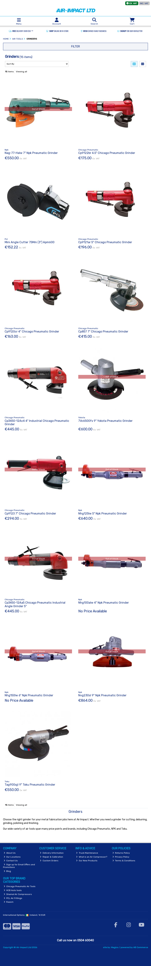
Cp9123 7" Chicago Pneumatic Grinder (30, 513)
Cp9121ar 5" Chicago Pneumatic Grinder (105, 242)
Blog (7, 871)
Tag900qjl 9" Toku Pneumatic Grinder (30, 784)
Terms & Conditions (123, 860)
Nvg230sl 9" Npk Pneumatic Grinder (102, 695)
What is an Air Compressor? (91, 857)
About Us (10, 853)
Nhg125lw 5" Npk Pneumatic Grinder (102, 513)
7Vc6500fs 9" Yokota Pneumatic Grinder (105, 421)
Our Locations (12, 857)
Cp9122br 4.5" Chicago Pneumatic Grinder (106, 153)
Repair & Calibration (51, 857)
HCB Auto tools (13, 890)
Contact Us (11, 860)
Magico (114, 947)
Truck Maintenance (87, 853)
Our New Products (86, 860)
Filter (75, 46)
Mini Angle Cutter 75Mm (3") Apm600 (29, 242)
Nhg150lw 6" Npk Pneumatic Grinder (29, 695)
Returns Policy (121, 853)
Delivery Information (52, 853)
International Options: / (24, 915)
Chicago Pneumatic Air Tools (20, 886)
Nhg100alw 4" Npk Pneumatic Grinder (103, 602)
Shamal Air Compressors (18, 894)
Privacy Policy (121, 857)
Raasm (9, 902)
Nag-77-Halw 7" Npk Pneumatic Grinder (31, 153)
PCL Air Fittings (13, 898)
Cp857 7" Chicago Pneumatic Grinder (103, 331)
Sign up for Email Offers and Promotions (19, 865)
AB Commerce (140, 947)
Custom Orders (49, 860)
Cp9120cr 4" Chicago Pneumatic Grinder (32, 331)
